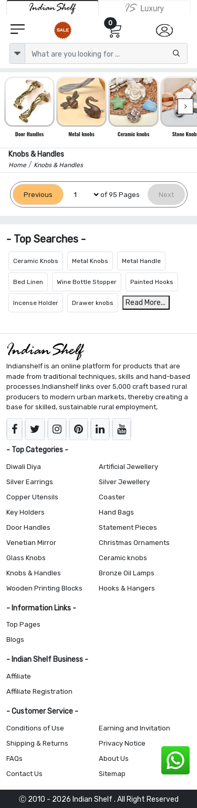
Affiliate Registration (39, 691)
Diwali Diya (23, 467)
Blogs (15, 639)
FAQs (14, 758)
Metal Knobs (90, 261)
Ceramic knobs (123, 558)
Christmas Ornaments (134, 543)
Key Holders (25, 512)
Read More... (145, 302)
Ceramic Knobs (35, 261)
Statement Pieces (128, 527)
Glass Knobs (26, 558)
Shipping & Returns (37, 743)
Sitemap (112, 774)
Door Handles (28, 527)
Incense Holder (35, 303)
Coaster (112, 497)
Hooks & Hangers (127, 588)
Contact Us (24, 774)
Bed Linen (28, 282)
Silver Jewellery (124, 482)
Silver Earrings (29, 482)
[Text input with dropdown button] (106, 53)
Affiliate (18, 676)
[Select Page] (82, 194)
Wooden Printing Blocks (44, 588)
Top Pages (23, 624)
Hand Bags (116, 512)
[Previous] (38, 194)
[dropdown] (17, 53)
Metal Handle (141, 261)
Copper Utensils (32, 497)
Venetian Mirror (31, 543)
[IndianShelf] (52, 7)
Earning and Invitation (134, 728)
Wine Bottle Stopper (87, 282)
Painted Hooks (151, 282)
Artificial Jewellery (128, 467)
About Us (114, 758)
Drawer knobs (92, 303)
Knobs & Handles (33, 573)
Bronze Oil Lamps (126, 573)
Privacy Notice (122, 743)
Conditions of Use (35, 728)
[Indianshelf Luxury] (145, 8)
